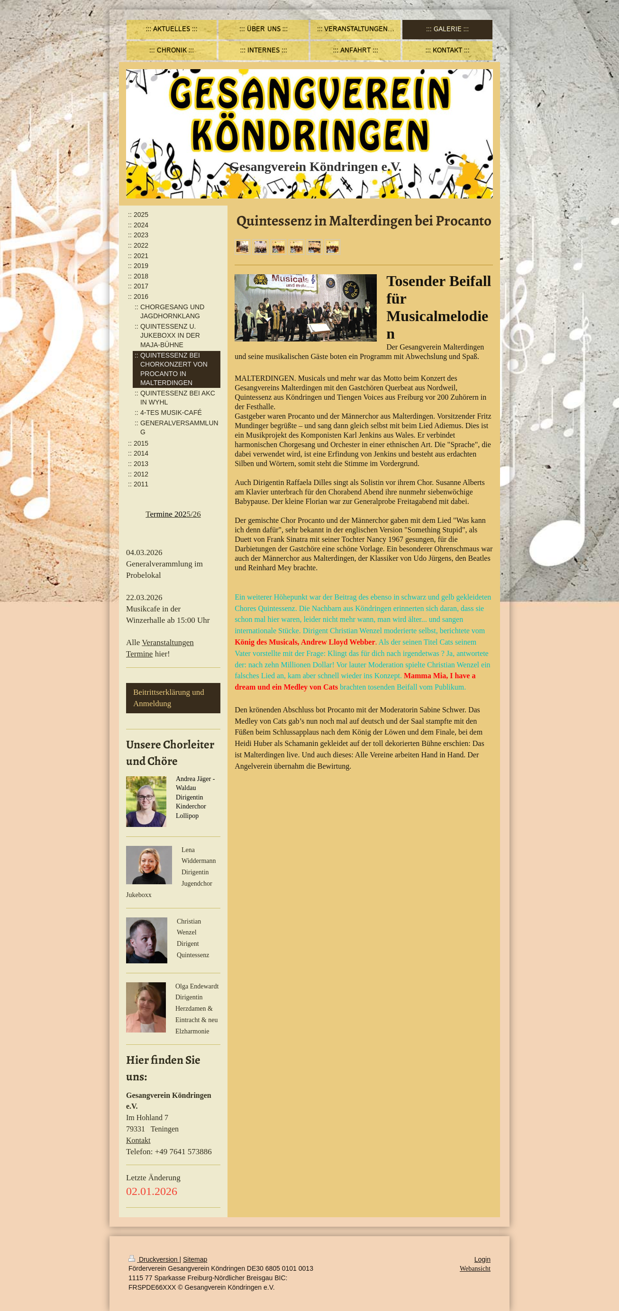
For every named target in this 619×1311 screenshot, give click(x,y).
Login (482, 1259)
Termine (139, 653)
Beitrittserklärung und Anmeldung (168, 698)
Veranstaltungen (168, 642)
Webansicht (475, 1268)
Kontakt (138, 1140)
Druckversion (153, 1259)
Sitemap (195, 1259)
